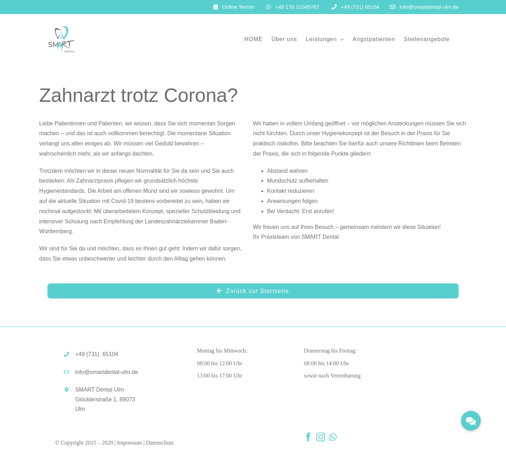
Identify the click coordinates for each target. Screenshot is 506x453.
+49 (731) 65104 (360, 7)
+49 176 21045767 (297, 7)
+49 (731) (96, 354)
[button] (471, 421)
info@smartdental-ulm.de (429, 7)
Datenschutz (160, 443)
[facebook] (308, 437)
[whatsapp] (333, 437)
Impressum (129, 443)
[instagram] (320, 437)
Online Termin (238, 7)
